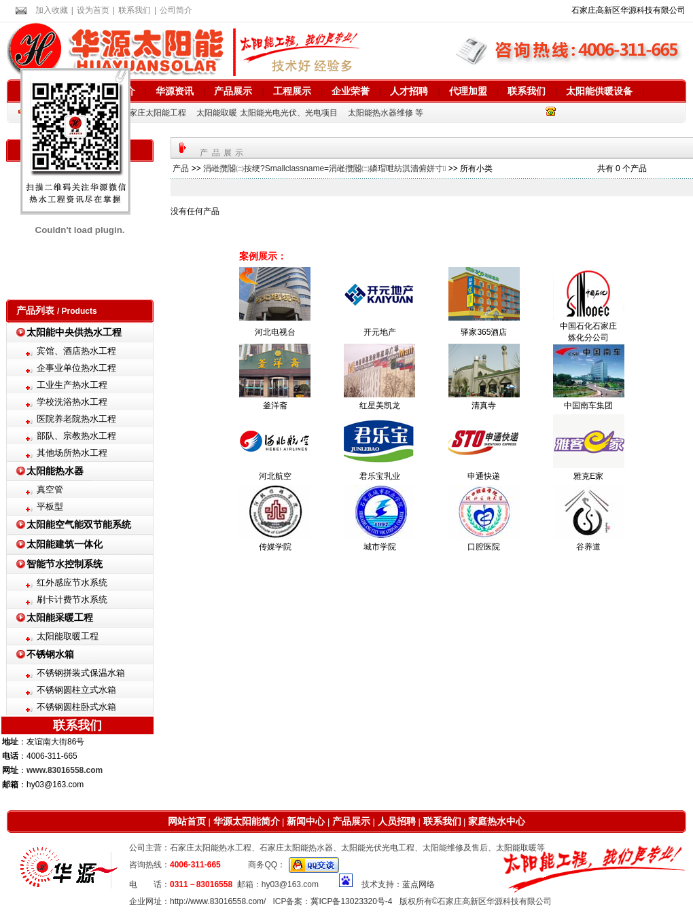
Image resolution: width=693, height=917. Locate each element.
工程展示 (292, 91)
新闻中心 (305, 821)
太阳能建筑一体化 (64, 544)
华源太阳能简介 (246, 821)
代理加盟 (468, 91)
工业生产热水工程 (72, 385)
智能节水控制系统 (64, 563)
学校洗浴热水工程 (72, 402)
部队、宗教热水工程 (76, 436)
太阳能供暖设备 (599, 91)
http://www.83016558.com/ (218, 901)
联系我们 (134, 10)
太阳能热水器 (55, 470)
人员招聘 (395, 821)
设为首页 (93, 10)
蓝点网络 (418, 884)
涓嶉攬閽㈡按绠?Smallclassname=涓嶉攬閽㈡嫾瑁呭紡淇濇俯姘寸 (324, 168)
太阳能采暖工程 (59, 617)
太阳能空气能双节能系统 (78, 524)
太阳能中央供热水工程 (74, 332)
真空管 (50, 489)
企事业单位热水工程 (76, 368)
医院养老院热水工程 (76, 419)
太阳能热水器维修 (380, 113)
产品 (181, 168)
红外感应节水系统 (72, 582)
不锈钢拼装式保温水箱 (81, 673)
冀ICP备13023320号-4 (351, 901)
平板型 (50, 506)
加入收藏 (51, 10)
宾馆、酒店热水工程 (76, 351)
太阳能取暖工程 (68, 636)
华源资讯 (175, 91)
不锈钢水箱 (50, 654)
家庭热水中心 (496, 821)
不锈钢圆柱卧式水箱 (76, 707)
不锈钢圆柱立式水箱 (76, 690)
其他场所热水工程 (72, 453)
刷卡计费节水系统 (72, 599)
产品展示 (233, 91)
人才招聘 (409, 91)
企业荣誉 (351, 91)
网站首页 (187, 821)
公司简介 (176, 10)
